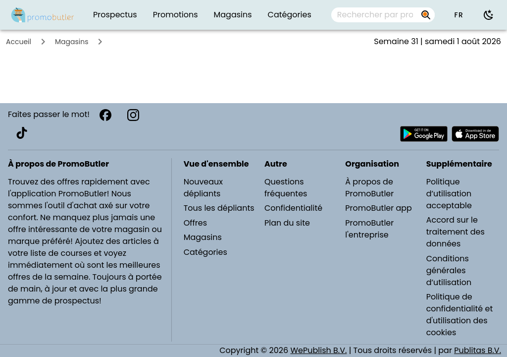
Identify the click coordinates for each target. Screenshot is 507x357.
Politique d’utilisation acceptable (449, 193)
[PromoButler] (42, 15)
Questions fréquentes (285, 187)
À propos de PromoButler (369, 187)
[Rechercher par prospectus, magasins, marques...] (375, 15)
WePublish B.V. (318, 350)
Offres (195, 223)
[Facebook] (105, 115)
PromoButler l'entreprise (369, 228)
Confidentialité (293, 208)
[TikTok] (22, 133)
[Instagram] (133, 115)
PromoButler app (378, 208)
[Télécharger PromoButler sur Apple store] (475, 134)
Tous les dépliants (219, 208)
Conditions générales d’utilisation (449, 270)
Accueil (18, 42)
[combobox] (383, 14)
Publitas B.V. (477, 350)
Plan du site (287, 223)
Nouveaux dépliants (203, 187)
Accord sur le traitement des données (455, 231)
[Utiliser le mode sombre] (488, 15)
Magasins (71, 42)
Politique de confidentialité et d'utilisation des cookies (459, 314)
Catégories (205, 252)
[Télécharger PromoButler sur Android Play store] (424, 134)
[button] (458, 15)
